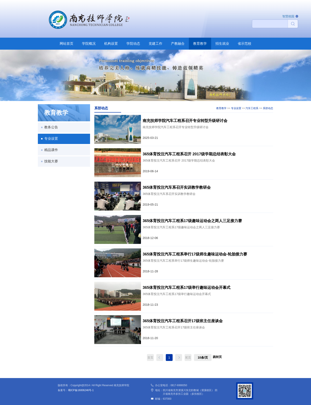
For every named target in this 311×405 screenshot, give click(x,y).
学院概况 (89, 43)
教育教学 (200, 43)
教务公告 (51, 127)
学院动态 (133, 43)
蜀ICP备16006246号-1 (81, 390)
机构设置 (111, 43)
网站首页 (66, 43)
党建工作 (155, 43)
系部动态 (268, 108)
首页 (150, 357)
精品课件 (51, 150)
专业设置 (51, 138)
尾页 (188, 357)
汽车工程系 (252, 108)
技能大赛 (51, 161)
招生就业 (222, 43)
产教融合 (178, 43)
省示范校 (244, 43)
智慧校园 (288, 16)
